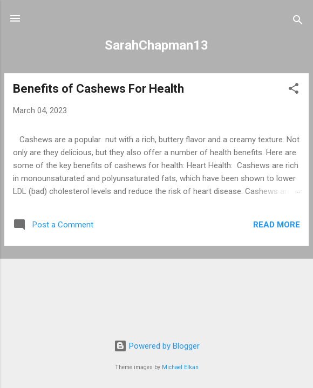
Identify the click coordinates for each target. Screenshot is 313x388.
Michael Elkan (180, 367)
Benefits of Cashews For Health (98, 88)
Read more (276, 225)
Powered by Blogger (157, 346)
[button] (293, 90)
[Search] (297, 21)
